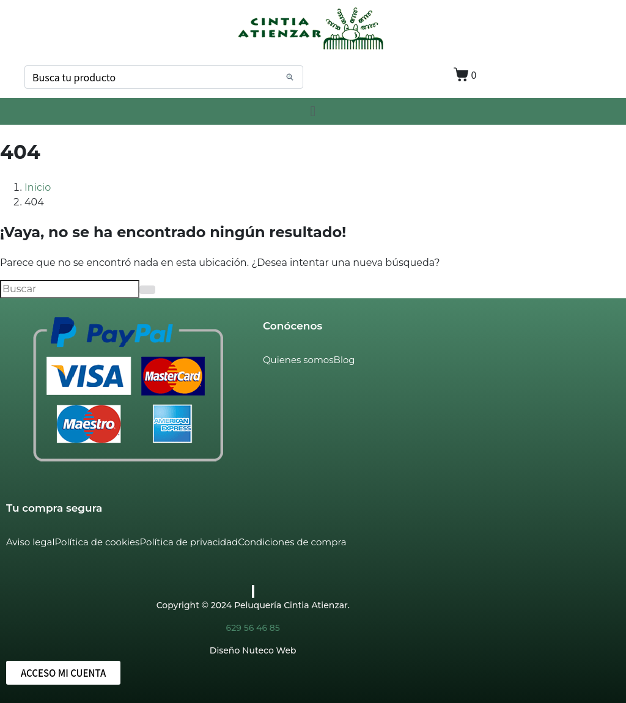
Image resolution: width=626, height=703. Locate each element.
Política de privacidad (188, 542)
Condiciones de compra (292, 542)
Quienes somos (298, 360)
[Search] (290, 77)
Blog (344, 360)
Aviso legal (30, 542)
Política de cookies (96, 542)
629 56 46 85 (253, 627)
